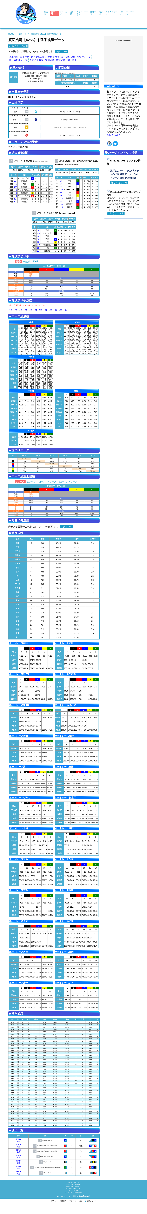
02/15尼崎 (18, 1151)
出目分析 (78, 1184)
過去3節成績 (37, 57)
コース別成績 (68, 57)
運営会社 (54, 1201)
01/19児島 (18, 1146)
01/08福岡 (18, 1140)
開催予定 (78, 1186)
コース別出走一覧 (18, 60)
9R (15, 193)
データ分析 (70, 1184)
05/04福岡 (18, 1167)
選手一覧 (22, 34)
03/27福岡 (18, 1162)
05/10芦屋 (18, 1173)
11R (15, 181)
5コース (53, 310)
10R (15, 199)
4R (15, 178)
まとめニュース (76, 1188)
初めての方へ (114, 134)
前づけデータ (84, 57)
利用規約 (63, 1201)
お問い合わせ (77, 1192)
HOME (11, 34)
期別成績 (60, 60)
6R (15, 184)
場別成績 (49, 60)
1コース (13, 310)
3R (15, 196)
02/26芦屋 (18, 1156)
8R (61, 187)
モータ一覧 (70, 1186)
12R (15, 187)
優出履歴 (71, 60)
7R (38, 239)
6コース (63, 310)
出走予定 (24, 57)
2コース (23, 310)
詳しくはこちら (119, 182)
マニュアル (68, 1192)
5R (61, 181)
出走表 (70, 1182)
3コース (33, 310)
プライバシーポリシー (76, 1201)
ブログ (69, 1190)
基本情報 (13, 57)
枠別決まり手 (53, 57)
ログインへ (61, 51)
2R (38, 230)
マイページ (76, 1190)
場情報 (68, 1188)
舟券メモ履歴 (36, 60)
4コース (43, 310)
